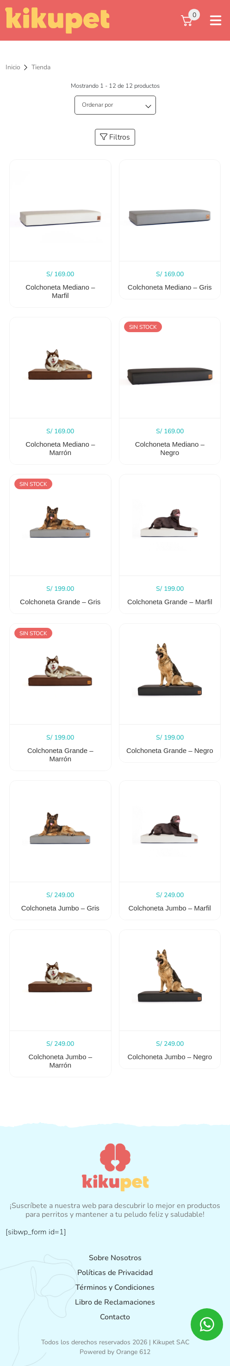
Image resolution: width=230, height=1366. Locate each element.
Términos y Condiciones (115, 1287)
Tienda (40, 67)
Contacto (115, 1317)
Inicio (13, 67)
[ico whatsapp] (207, 1324)
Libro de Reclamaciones (115, 1302)
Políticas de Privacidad (115, 1273)
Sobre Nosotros (115, 1258)
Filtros (115, 137)
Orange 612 (133, 1352)
